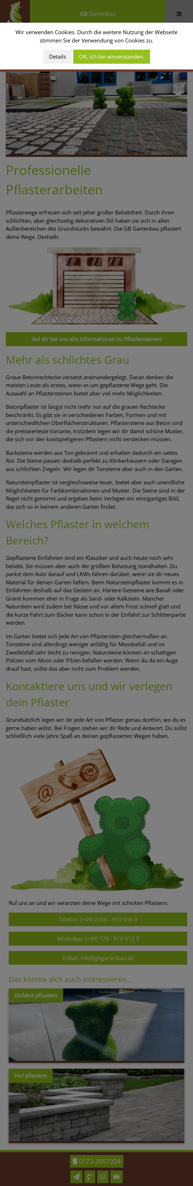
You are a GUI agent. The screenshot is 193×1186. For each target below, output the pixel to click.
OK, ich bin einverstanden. (111, 56)
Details (57, 56)
